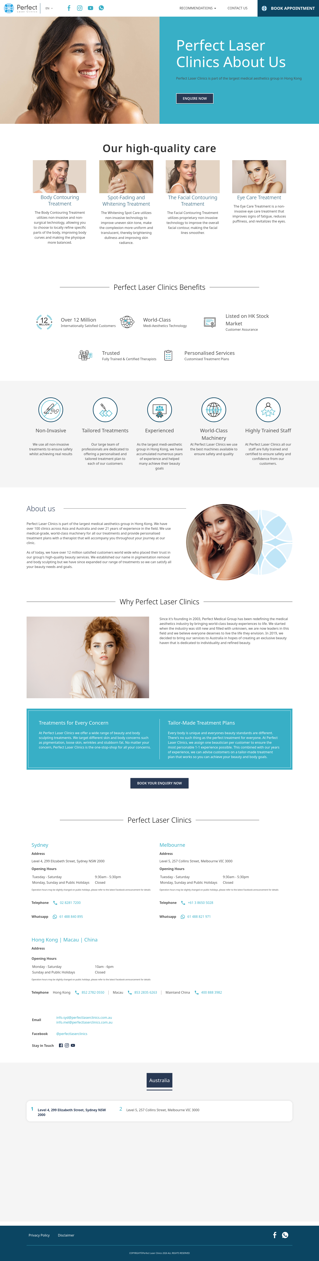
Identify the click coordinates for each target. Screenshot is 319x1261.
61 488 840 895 (71, 916)
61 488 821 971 (199, 916)
